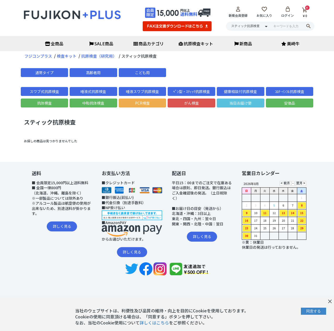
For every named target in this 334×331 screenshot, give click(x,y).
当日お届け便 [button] (240, 103)
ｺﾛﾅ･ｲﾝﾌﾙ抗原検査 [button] (289, 91)
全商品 (54, 43)
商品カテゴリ (148, 43)
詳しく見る (62, 226)
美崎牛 (290, 43)
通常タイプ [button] (44, 72)
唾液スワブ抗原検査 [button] (142, 91)
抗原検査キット (196, 43)
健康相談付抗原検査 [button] (240, 91)
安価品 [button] (289, 103)
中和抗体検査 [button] (93, 103)
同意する (313, 311)
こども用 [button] (142, 72)
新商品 (243, 43)
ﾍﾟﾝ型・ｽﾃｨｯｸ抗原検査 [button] (191, 91)
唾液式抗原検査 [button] (93, 91)
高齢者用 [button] (93, 72)
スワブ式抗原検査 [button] (44, 91)
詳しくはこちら (154, 322)
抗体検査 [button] (44, 103)
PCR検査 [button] (142, 103)
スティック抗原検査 (50, 122)
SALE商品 (101, 43)
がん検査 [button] (191, 103)
